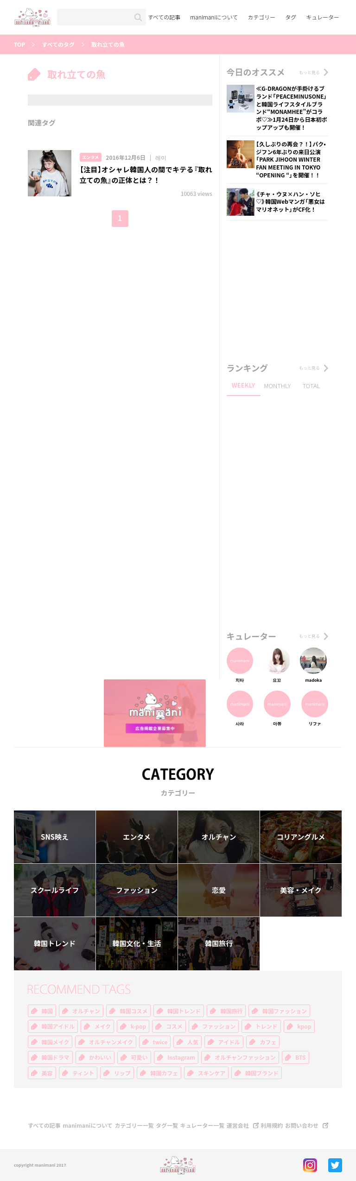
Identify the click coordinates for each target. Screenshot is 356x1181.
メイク (102, 1026)
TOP (19, 44)
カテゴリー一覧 (133, 1125)
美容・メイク (301, 890)
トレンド (266, 1026)
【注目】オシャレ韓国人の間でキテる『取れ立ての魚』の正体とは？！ (146, 174)
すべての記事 (164, 17)
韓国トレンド (55, 943)
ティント (83, 1073)
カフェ (268, 1042)
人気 (192, 1042)
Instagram (181, 1057)
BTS (300, 1057)
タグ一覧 (167, 1125)
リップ (122, 1073)
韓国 (47, 1011)
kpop (304, 1026)
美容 (47, 1073)
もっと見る (309, 72)
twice (160, 1042)
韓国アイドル (58, 1026)
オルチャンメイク (111, 1042)
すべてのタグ (58, 44)
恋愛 (219, 890)
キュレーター (322, 17)
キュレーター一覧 (202, 1125)
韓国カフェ (164, 1073)
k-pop (138, 1026)
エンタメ (91, 157)
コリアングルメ (301, 837)
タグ (290, 17)
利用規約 (272, 1125)
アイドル (229, 1042)
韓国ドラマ (56, 1057)
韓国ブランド (262, 1073)
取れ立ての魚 (108, 44)
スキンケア (212, 1073)
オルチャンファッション (245, 1057)
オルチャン (219, 837)
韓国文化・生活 (136, 943)
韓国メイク (56, 1042)
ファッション (137, 890)
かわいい (100, 1057)
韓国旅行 (219, 943)
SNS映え (55, 837)
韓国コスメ (133, 1011)
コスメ (174, 1026)
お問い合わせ (301, 1125)
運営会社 (238, 1125)
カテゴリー (261, 17)
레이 (160, 157)
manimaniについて (214, 17)
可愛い (139, 1057)
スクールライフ (54, 890)
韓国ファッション (284, 1011)
